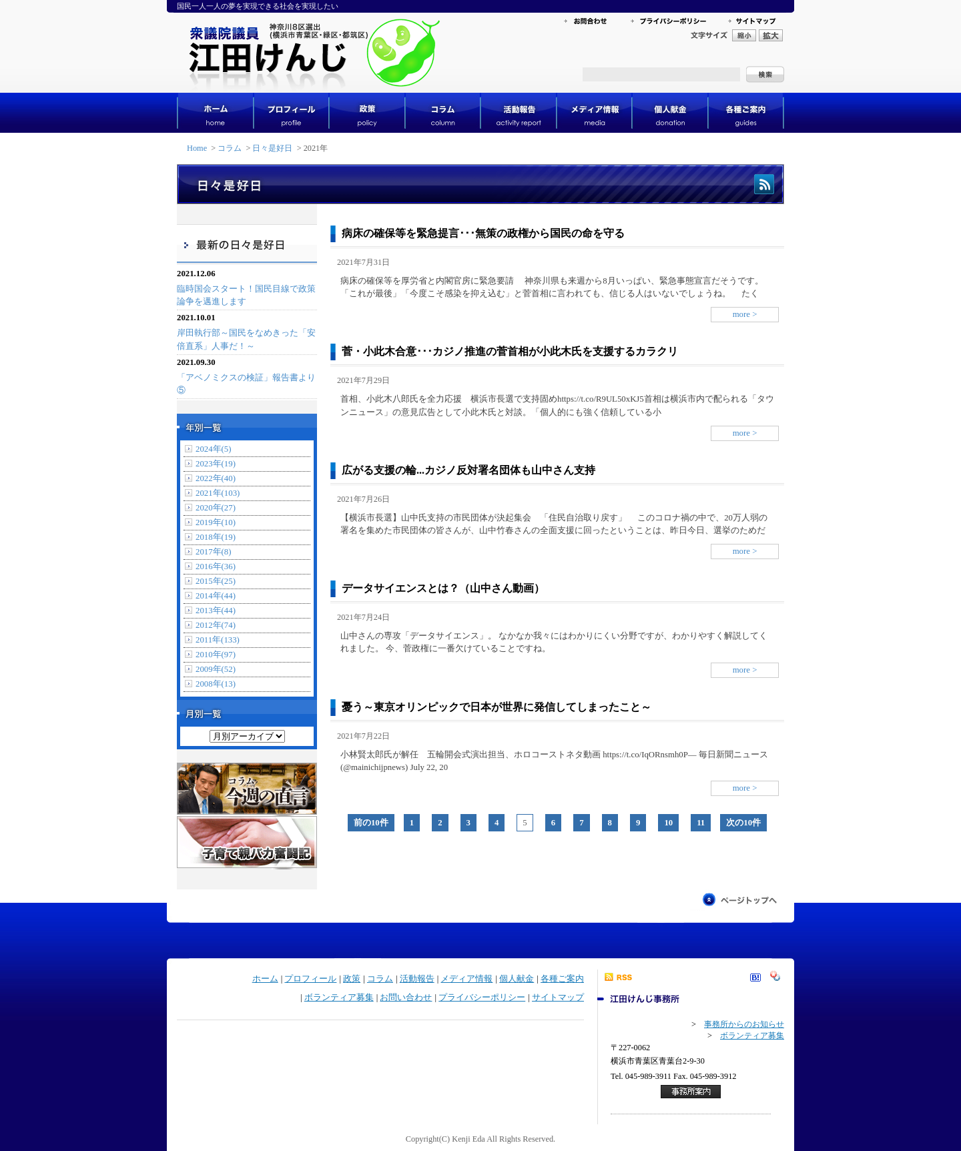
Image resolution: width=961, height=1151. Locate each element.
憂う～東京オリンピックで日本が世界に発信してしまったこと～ (496, 707)
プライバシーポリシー (481, 997)
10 (668, 822)
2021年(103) (218, 493)
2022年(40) (216, 478)
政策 (351, 979)
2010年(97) (216, 654)
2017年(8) (214, 551)
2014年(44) (216, 596)
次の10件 (743, 822)
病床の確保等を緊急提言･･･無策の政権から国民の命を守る (483, 233)
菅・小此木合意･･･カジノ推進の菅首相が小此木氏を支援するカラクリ (510, 351)
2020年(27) (216, 507)
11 (701, 822)
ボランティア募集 (339, 997)
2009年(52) (216, 669)
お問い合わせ (406, 997)
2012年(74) (216, 625)
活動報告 (417, 979)
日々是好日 (272, 148)
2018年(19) (216, 537)
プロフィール (310, 979)
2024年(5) (214, 449)
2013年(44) (216, 610)
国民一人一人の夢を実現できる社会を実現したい (257, 6)
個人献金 (516, 979)
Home (197, 148)
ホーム (265, 979)
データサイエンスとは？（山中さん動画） (443, 588)
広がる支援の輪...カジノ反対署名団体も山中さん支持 (468, 470)
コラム (230, 148)
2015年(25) (216, 581)
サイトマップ (558, 997)
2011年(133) (218, 640)
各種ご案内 (562, 979)
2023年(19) (216, 463)
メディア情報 (466, 979)
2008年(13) (216, 684)
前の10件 (371, 822)
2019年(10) (216, 522)
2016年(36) (216, 566)
